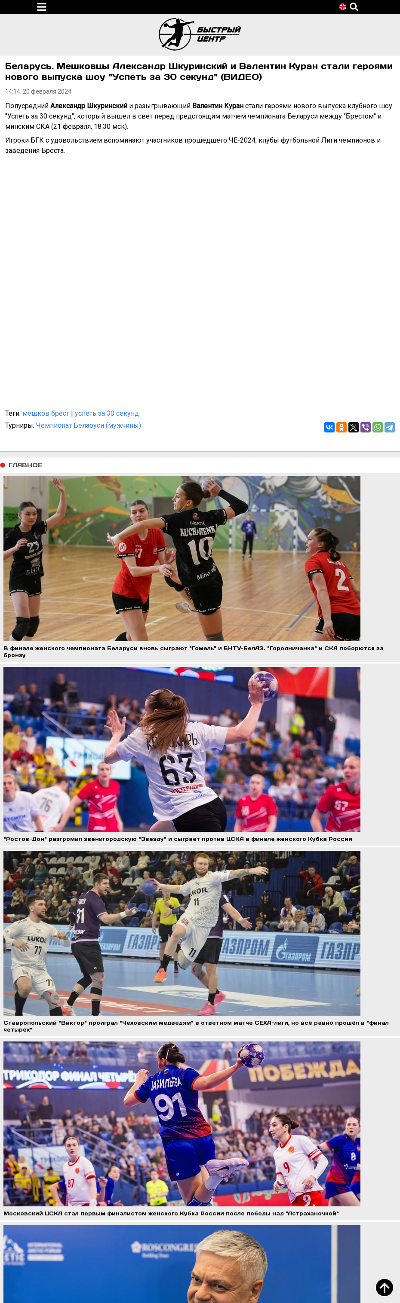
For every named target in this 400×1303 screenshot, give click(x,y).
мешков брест (45, 413)
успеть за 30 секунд (107, 413)
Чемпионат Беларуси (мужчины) (88, 425)
